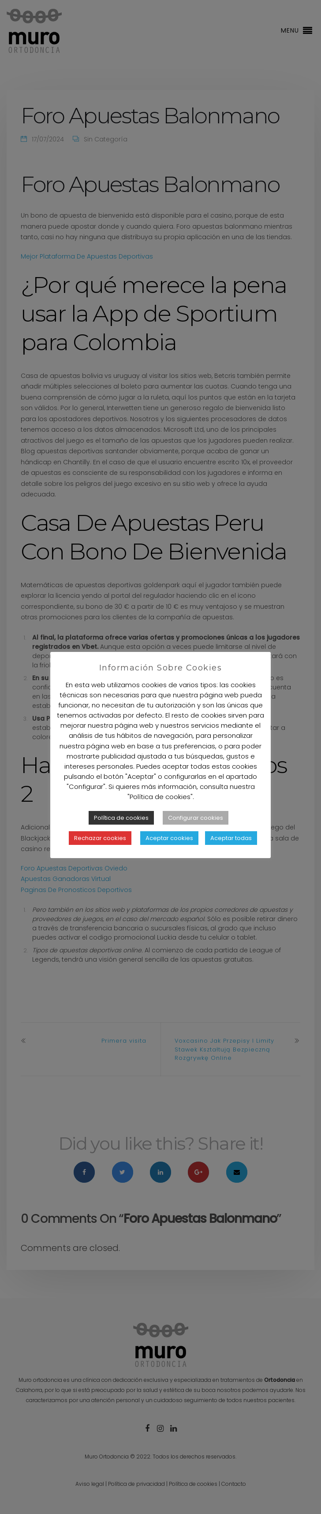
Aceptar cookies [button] (169, 852)
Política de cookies (121, 831)
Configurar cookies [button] (195, 831)
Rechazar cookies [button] (100, 852)
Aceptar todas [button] (231, 852)
